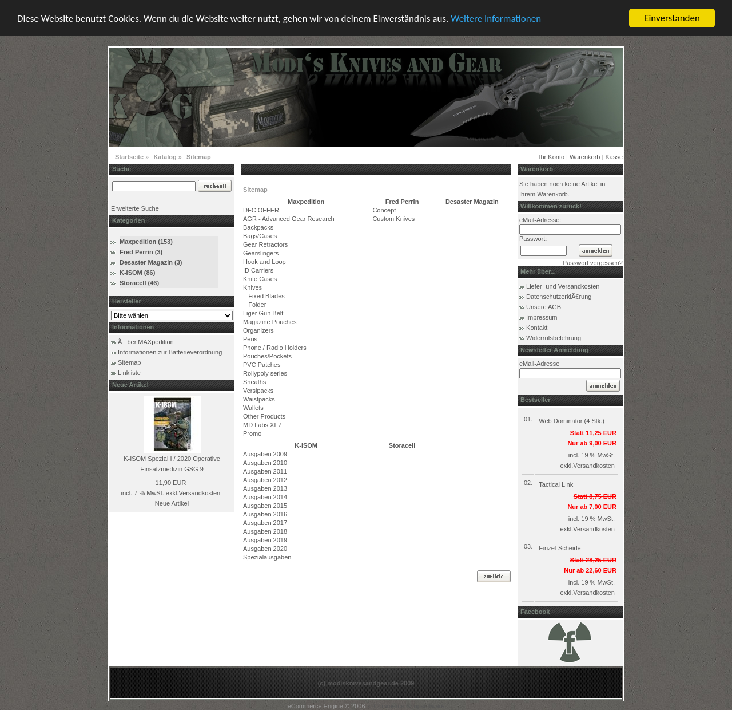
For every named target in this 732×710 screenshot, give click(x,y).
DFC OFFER (261, 210)
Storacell (402, 445)
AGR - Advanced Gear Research (289, 218)
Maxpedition (306, 201)
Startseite (129, 156)
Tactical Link (556, 484)
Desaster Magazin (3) (151, 262)
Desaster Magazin (472, 201)
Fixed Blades (264, 296)
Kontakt (536, 327)
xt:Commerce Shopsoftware (406, 706)
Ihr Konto (551, 156)
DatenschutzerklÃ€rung (558, 296)
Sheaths (254, 381)
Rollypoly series (265, 373)
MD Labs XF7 (262, 424)
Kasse (614, 156)
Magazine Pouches (270, 321)
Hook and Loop (264, 261)
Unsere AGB (543, 306)
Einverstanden (672, 18)
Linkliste (129, 372)
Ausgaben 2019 (265, 540)
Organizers (258, 330)
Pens (250, 339)
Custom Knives (393, 218)
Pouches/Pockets (267, 356)
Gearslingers (261, 253)
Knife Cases (260, 278)
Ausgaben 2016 (265, 514)
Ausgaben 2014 (265, 497)
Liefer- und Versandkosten (562, 286)
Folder (254, 304)
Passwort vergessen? (593, 262)
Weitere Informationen (496, 18)
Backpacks (258, 227)
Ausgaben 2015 (265, 505)
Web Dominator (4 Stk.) (571, 420)
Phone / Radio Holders (275, 347)
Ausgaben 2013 (265, 488)
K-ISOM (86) (137, 272)
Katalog (164, 156)
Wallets (253, 407)
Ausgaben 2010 (265, 462)
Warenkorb (585, 156)
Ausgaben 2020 (265, 548)
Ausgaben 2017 (265, 522)
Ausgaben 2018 (265, 531)
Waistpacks (259, 399)
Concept (384, 210)
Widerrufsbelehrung (553, 337)
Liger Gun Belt (263, 313)
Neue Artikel (172, 503)
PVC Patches (261, 364)
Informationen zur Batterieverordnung (170, 352)
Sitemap (198, 156)
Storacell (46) (139, 282)
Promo (252, 433)
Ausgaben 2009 (265, 454)
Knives (252, 287)
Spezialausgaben (267, 557)
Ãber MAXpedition (146, 341)
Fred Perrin (402, 201)
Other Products (264, 416)
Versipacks (258, 390)
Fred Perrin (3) (141, 252)
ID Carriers (258, 270)
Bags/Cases (260, 235)
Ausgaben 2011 (265, 471)
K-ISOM (306, 445)
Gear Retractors (265, 244)
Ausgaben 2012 (265, 479)
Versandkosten (199, 493)
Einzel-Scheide (559, 548)
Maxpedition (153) (146, 241)
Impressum (541, 317)
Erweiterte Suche (135, 208)
